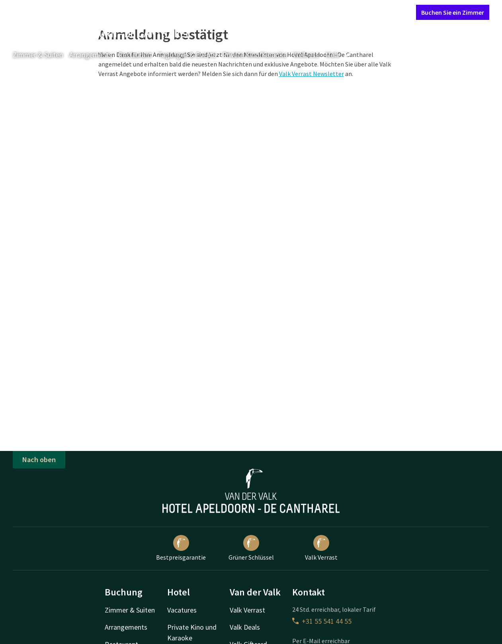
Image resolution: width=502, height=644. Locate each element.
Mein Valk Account (361, 12)
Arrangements (90, 54)
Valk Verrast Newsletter (311, 74)
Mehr (338, 54)
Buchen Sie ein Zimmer (452, 12)
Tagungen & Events (187, 54)
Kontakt (318, 12)
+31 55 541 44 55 (322, 621)
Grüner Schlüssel (251, 548)
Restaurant (135, 54)
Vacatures (182, 610)
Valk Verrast (321, 548)
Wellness (306, 54)
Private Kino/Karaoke (255, 54)
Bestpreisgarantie (181, 548)
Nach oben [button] (39, 459)
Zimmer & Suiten (38, 54)
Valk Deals (245, 627)
